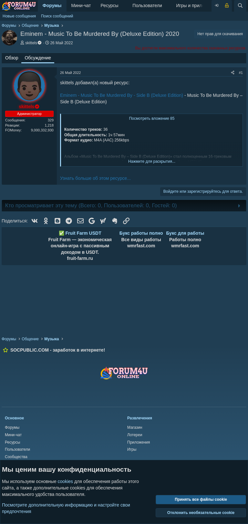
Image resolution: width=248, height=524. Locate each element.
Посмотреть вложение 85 (152, 118)
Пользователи (147, 5)
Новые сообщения (19, 16)
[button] (123, 6)
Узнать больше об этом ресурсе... (95, 178)
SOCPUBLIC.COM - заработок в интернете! (57, 350)
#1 (241, 73)
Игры (131, 449)
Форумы (52, 5)
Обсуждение (38, 57)
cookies (65, 481)
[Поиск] (240, 6)
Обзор (11, 57)
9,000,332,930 (42, 130)
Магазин (134, 427)
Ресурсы (109, 5)
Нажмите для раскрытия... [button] (151, 161)
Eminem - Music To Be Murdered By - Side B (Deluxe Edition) (121, 95)
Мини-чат (81, 5)
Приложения (138, 442)
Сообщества (16, 457)
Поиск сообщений (57, 16)
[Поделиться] (233, 72)
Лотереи (134, 435)
